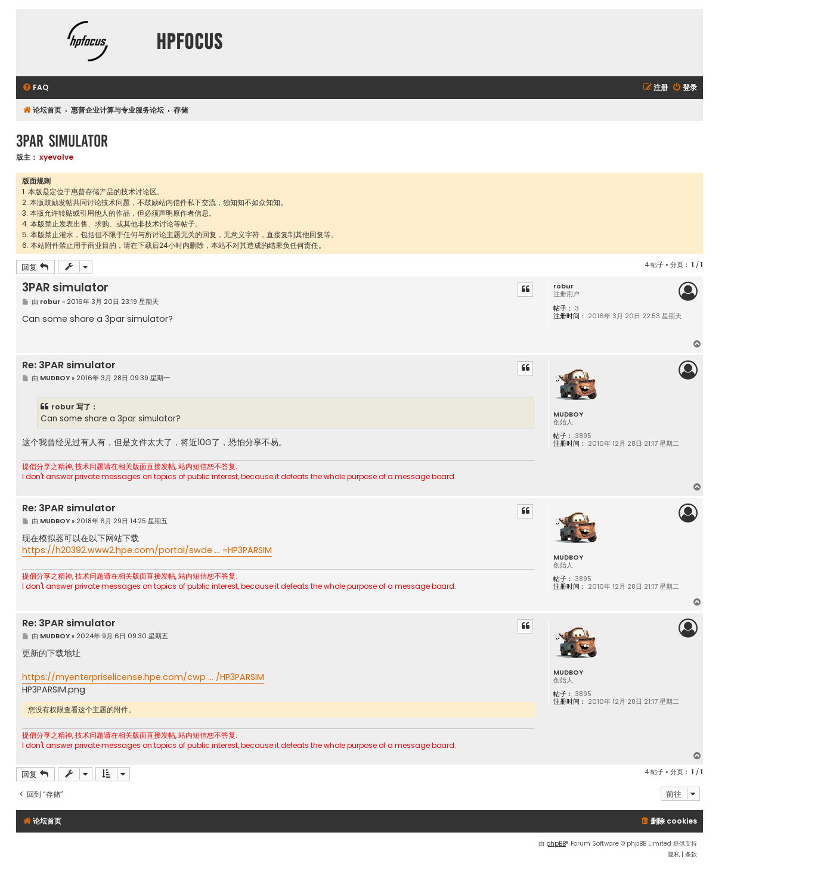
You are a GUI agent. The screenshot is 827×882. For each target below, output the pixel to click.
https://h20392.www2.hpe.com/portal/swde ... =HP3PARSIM (147, 550)
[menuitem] (35, 88)
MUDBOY (568, 414)
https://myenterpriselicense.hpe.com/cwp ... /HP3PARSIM (143, 677)
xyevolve (56, 157)
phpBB (556, 843)
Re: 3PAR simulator (69, 365)
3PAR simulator (62, 141)
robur (563, 286)
